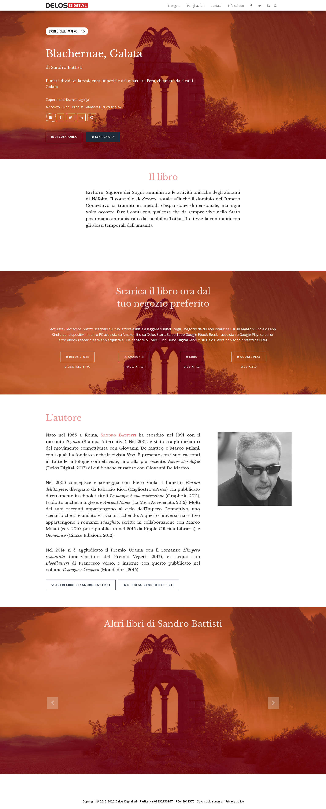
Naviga (174, 6)
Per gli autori (195, 6)
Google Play (249, 351)
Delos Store (77, 351)
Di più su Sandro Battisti (149, 579)
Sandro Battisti (66, 67)
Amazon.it (134, 351)
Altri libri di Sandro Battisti (80, 579)
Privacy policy (234, 801)
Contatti (216, 6)
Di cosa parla (64, 136)
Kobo (191, 351)
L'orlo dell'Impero (63, 30)
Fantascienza (112, 107)
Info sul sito (236, 6)
